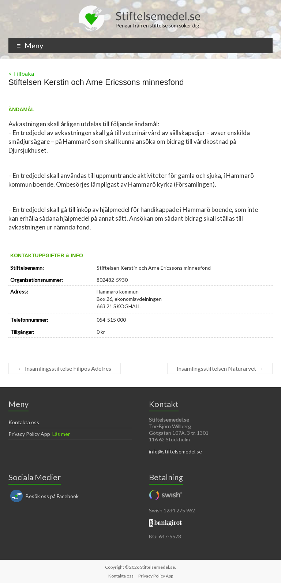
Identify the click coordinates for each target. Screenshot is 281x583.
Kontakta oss (23, 422)
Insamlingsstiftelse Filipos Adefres (64, 368)
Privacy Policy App (29, 434)
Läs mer (61, 434)
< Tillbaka (21, 73)
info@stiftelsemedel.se (175, 451)
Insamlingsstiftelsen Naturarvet (220, 368)
